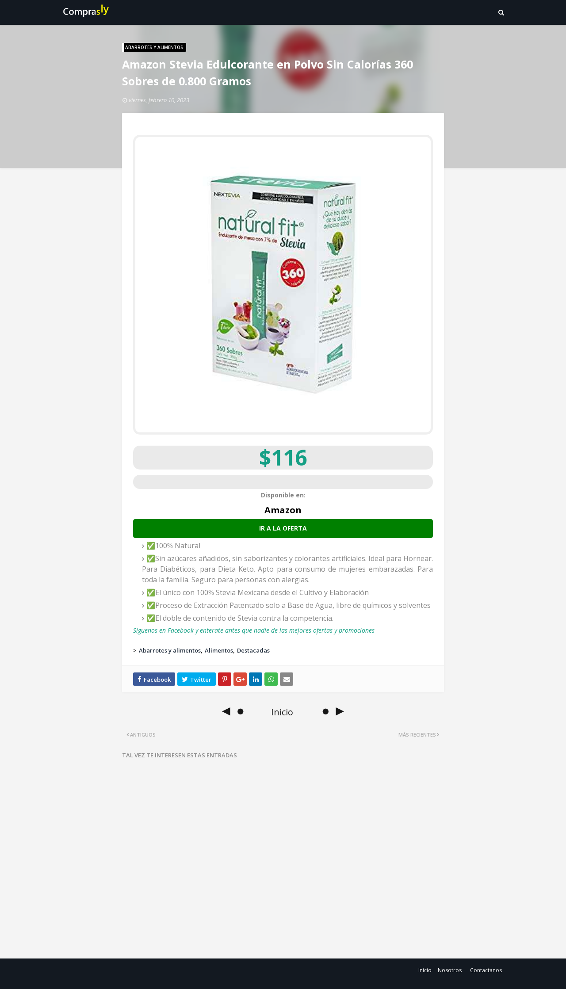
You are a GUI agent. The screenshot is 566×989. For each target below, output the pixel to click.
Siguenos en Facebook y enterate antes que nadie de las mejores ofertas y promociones (254, 630)
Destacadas (253, 650)
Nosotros (450, 970)
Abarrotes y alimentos (170, 650)
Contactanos (486, 970)
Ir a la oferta (283, 528)
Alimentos (219, 650)
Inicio (425, 970)
